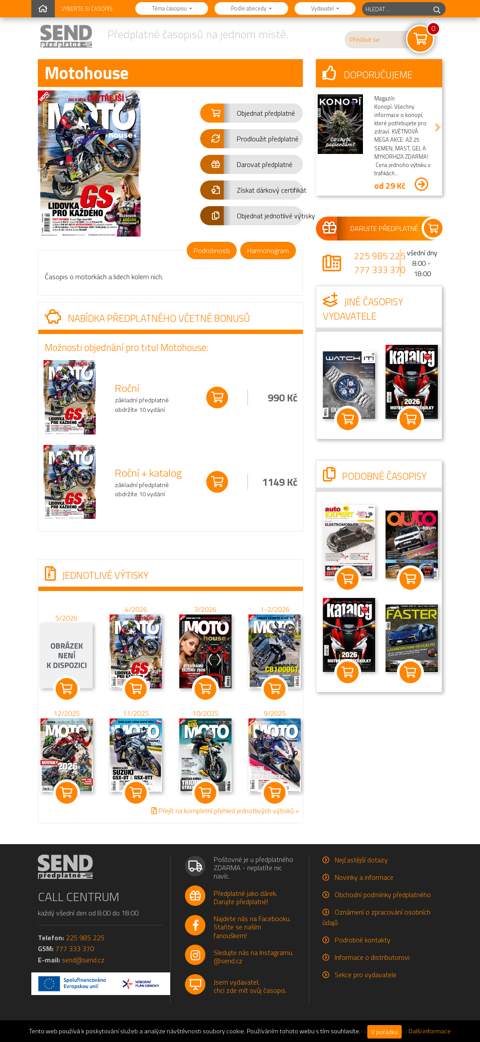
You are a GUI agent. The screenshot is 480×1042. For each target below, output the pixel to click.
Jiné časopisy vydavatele (363, 309)
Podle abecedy (249, 8)
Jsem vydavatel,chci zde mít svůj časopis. (250, 986)
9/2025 (274, 713)
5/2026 (66, 618)
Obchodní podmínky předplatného (383, 894)
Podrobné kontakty (362, 940)
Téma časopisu (170, 8)
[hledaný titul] (395, 9)
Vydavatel (323, 8)
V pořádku (384, 1031)
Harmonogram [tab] (268, 250)
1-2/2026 (274, 609)
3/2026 (205, 609)
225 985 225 (380, 256)
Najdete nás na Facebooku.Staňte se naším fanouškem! (252, 926)
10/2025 (205, 713)
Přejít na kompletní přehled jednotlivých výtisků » (225, 810)
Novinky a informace (364, 877)
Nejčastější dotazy (361, 860)
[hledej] (437, 9)
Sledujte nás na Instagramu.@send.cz (253, 956)
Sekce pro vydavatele (365, 974)
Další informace (430, 1031)
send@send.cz (83, 960)
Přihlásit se (364, 39)
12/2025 (66, 713)
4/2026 (135, 609)
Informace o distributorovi (372, 957)
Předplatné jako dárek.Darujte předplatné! (245, 897)
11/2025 (136, 713)
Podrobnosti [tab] (212, 250)
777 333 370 (380, 270)
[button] (251, 113)
